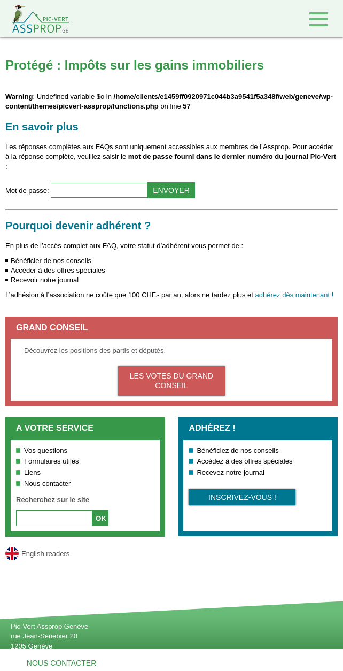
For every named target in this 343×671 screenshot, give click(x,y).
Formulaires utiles (51, 461)
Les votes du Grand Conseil (171, 381)
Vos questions (45, 450)
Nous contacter (47, 484)
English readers (45, 554)
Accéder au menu (318, 19)
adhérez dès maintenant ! (294, 295)
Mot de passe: (28, 191)
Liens (32, 472)
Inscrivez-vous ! (242, 497)
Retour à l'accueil (34, 18)
